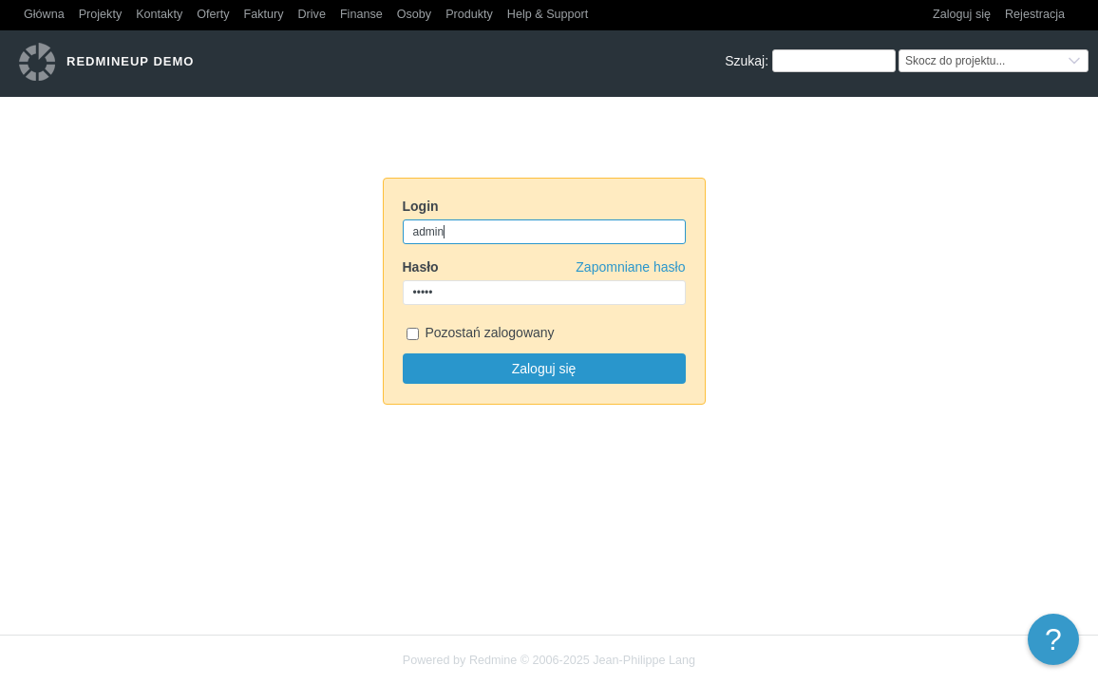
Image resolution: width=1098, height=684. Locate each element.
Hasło (544, 267)
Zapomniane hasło (630, 267)
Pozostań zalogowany (481, 334)
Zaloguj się (962, 14)
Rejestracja (1035, 14)
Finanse (361, 14)
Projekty (101, 14)
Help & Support (547, 14)
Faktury (264, 14)
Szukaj (745, 60)
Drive (312, 14)
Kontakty (159, 14)
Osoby (414, 14)
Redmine (493, 660)
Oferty (213, 14)
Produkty (469, 14)
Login (421, 206)
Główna (44, 14)
